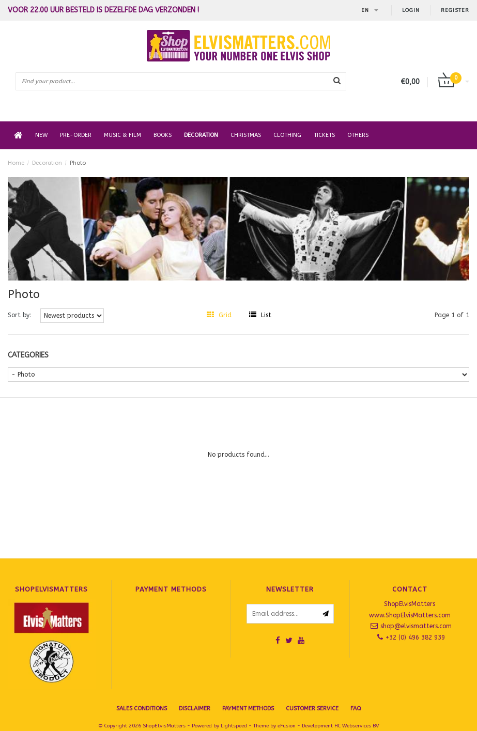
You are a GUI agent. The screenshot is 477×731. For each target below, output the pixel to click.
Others (357, 135)
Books (162, 135)
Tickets (324, 135)
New (41, 135)
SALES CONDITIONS (141, 708)
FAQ (355, 708)
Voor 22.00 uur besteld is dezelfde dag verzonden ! (103, 10)
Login (411, 10)
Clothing (287, 135)
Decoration (201, 135)
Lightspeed (234, 726)
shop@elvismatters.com (416, 626)
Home (16, 163)
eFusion (287, 726)
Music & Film (122, 135)
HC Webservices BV (356, 726)
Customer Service (312, 708)
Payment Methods (248, 708)
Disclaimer (194, 708)
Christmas (245, 135)
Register (455, 10)
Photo (78, 163)
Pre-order (75, 135)
